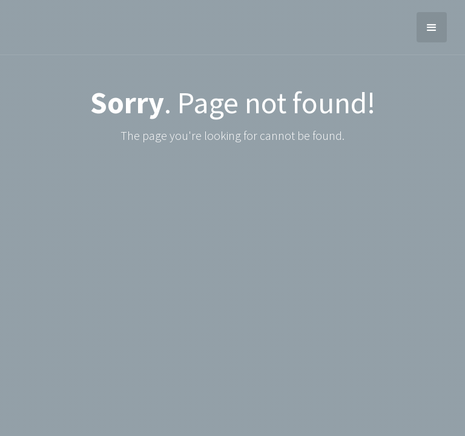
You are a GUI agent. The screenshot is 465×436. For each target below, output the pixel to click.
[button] (432, 27)
